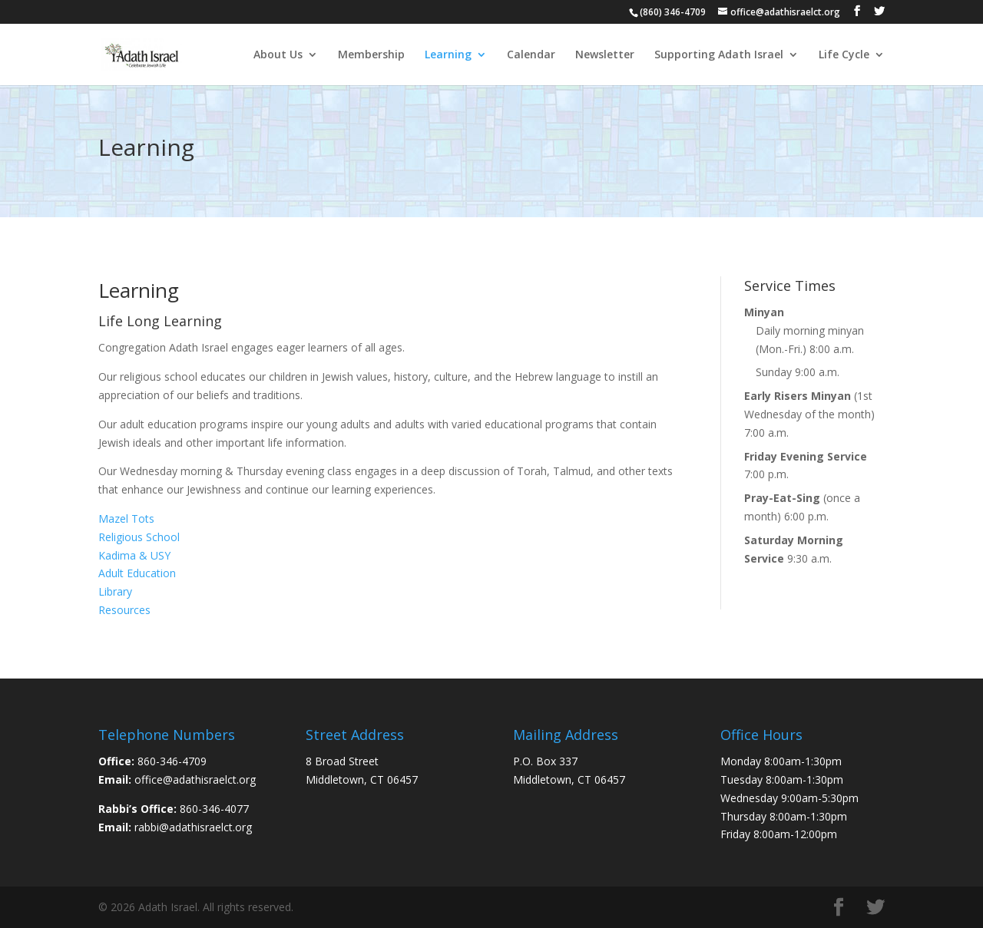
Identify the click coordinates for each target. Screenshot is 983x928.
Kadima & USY (134, 555)
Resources (124, 610)
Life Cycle (844, 55)
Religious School (139, 537)
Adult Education (137, 573)
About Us (278, 55)
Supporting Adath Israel (718, 55)
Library (115, 591)
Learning (448, 55)
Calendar (531, 55)
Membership (371, 55)
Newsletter (604, 55)
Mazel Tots (126, 518)
